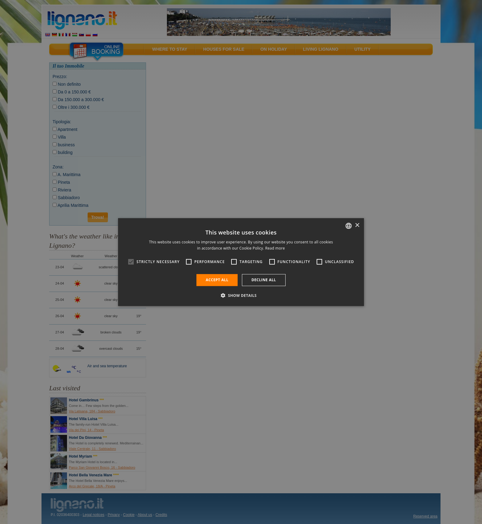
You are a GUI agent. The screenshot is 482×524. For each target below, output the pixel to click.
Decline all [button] (263, 279)
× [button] (357, 225)
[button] (241, 295)
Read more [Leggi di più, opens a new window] (275, 248)
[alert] (241, 262)
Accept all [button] (217, 279)
